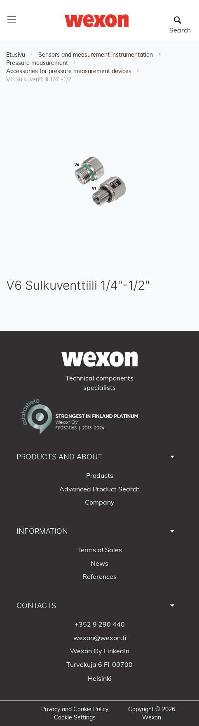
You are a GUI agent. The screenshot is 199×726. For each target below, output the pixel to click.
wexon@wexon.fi (99, 638)
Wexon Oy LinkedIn (99, 651)
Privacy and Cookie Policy (74, 709)
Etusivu (16, 54)
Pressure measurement (38, 63)
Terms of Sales (99, 550)
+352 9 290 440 (100, 624)
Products (99, 475)
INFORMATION (42, 531)
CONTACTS (36, 605)
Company (100, 502)
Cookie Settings (75, 717)
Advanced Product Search (99, 489)
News (99, 563)
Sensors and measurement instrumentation (96, 54)
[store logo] (96, 20)
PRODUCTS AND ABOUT (59, 456)
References (99, 576)
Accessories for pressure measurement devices (69, 71)
